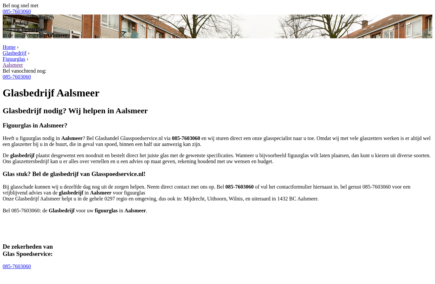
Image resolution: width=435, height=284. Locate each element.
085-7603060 (17, 11)
